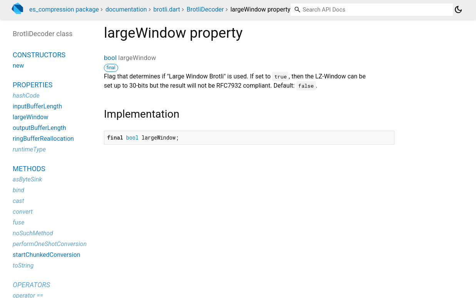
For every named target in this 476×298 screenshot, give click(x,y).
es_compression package (64, 9)
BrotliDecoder (205, 9)
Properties (32, 85)
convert (23, 211)
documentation (126, 9)
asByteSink (27, 179)
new (18, 65)
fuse (18, 222)
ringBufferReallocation (43, 138)
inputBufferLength (37, 106)
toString (23, 265)
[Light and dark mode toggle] (458, 9)
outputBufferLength (39, 128)
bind (18, 190)
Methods (29, 169)
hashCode (26, 95)
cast (18, 201)
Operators (31, 285)
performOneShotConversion (50, 244)
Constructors (39, 55)
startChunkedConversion (46, 254)
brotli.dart (167, 9)
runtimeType (29, 149)
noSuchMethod (33, 233)
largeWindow (30, 117)
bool (110, 58)
